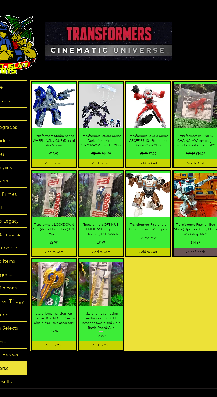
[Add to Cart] (54, 163)
